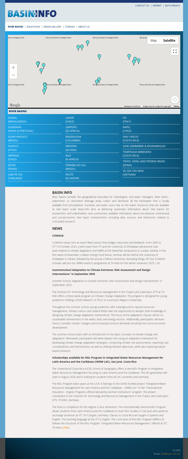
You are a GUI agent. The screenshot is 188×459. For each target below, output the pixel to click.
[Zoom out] (13, 75)
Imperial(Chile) (13, 157)
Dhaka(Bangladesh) (17, 119)
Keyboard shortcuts (132, 106)
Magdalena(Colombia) (73, 138)
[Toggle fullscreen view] (174, 51)
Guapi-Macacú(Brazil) (17, 138)
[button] (129, 57)
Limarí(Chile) (69, 119)
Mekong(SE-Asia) (71, 147)
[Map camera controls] (174, 99)
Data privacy (172, 5)
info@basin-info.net (170, 453)
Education (33, 26)
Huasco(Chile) (13, 147)
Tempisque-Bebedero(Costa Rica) (137, 153)
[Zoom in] (13, 67)
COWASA (70, 26)
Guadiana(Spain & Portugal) (20, 129)
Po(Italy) (127, 119)
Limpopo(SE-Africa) (72, 129)
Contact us (142, 5)
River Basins (15, 26)
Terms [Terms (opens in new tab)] (176, 106)
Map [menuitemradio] (154, 40)
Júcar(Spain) (12, 166)
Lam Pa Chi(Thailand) (15, 176)
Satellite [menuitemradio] (169, 40)
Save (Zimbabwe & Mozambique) (144, 146)
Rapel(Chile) (127, 129)
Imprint (157, 5)
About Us (84, 26)
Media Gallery (52, 26)
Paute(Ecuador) (72, 176)
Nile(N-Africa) (72, 157)
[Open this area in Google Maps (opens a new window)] (15, 105)
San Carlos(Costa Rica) (131, 138)
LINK (65, 427)
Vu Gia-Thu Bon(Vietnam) (133, 172)
